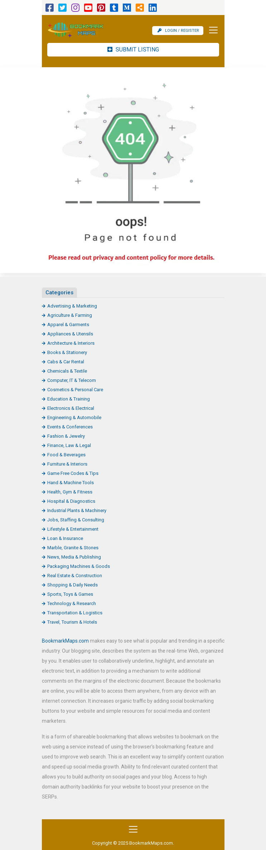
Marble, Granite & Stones (72, 547)
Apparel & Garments (68, 324)
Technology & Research (71, 603)
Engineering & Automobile (74, 417)
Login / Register (178, 30)
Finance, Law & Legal (69, 445)
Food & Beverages (66, 454)
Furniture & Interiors (67, 464)
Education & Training (68, 399)
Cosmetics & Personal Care (75, 389)
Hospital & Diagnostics (71, 501)
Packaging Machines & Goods (78, 566)
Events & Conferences (70, 426)
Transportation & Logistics (74, 612)
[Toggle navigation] (211, 30)
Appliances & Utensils (70, 333)
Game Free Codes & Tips (72, 473)
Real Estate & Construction (74, 575)
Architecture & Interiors (71, 343)
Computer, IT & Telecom (71, 380)
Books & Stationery (67, 352)
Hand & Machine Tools (70, 482)
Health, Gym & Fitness (69, 492)
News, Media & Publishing (74, 557)
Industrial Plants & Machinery (76, 510)
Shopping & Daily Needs (72, 585)
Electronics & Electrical (70, 408)
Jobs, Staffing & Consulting (75, 519)
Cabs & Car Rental (65, 361)
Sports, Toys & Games (70, 594)
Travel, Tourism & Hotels (72, 622)
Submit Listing (133, 49)
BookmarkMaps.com (65, 641)
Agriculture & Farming (69, 315)
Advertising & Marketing (72, 306)
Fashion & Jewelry (66, 436)
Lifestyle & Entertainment (72, 529)
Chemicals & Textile (67, 371)
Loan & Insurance (65, 538)
